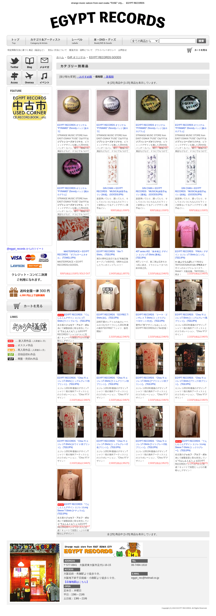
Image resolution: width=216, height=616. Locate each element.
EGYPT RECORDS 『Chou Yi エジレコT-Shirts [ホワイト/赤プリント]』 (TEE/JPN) (73, 444)
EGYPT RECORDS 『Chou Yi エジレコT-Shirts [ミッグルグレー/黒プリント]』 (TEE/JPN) (191, 317)
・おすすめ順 (84, 76)
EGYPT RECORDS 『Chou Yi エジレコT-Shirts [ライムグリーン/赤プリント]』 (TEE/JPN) (113, 381)
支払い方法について (57, 50)
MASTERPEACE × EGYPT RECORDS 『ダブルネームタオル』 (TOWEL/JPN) (73, 254)
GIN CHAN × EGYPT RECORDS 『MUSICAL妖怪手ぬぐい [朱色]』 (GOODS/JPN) (112, 191)
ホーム (60, 57)
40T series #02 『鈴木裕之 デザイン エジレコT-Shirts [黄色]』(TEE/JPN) (152, 254)
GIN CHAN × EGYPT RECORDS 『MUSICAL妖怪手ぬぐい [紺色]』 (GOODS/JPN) (190, 191)
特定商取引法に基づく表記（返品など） (27, 50)
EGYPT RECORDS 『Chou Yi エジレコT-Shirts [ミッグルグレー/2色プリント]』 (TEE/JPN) (112, 444)
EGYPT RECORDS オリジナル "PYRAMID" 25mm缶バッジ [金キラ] (73, 128)
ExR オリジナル (77, 57)
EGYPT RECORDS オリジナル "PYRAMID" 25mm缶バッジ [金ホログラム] (151, 128)
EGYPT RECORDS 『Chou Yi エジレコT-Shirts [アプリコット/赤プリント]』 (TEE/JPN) (152, 381)
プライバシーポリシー (105, 50)
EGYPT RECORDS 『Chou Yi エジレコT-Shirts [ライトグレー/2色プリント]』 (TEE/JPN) (151, 444)
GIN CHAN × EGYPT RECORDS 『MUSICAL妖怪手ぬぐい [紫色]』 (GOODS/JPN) (151, 191)
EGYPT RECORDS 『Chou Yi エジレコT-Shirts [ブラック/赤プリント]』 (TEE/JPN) (191, 381)
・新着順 (109, 76)
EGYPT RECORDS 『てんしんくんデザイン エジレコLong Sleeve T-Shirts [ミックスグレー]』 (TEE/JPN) (191, 446)
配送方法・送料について (81, 50)
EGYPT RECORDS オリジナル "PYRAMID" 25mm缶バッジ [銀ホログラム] (191, 128)
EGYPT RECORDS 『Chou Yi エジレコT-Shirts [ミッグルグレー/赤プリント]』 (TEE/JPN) (73, 381)
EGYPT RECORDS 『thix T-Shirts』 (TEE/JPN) (110, 253)
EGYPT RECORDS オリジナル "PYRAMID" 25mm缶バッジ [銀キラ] (112, 128)
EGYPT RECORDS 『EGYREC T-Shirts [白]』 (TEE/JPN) (113, 316)
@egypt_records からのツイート (25, 248)
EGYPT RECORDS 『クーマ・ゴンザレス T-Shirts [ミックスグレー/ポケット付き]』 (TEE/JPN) (151, 317)
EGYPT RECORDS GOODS (105, 57)
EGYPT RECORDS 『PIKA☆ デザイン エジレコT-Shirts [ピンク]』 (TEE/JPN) (191, 254)
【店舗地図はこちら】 (76, 581)
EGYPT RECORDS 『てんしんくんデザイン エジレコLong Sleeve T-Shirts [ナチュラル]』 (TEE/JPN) (73, 509)
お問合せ (122, 50)
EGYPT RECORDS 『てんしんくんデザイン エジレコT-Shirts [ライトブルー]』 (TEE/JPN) (73, 317)
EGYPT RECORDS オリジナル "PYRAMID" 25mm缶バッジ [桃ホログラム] (73, 191)
